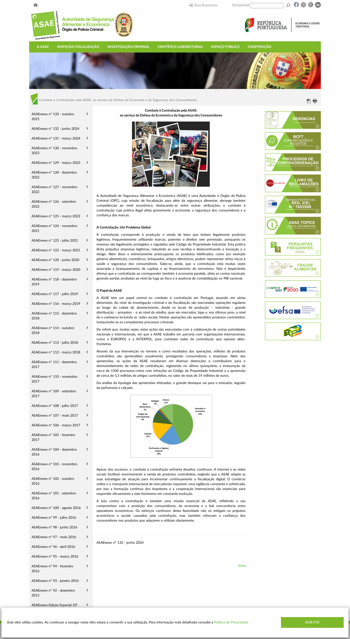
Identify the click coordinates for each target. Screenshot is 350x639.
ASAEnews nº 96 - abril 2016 (53, 547)
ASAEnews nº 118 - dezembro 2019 (54, 282)
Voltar (242, 566)
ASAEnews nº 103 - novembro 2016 (54, 467)
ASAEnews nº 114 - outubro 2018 (53, 330)
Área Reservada (203, 5)
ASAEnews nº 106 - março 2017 (56, 425)
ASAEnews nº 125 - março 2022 (56, 216)
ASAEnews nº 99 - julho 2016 (54, 517)
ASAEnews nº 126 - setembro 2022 (54, 204)
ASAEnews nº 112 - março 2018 (56, 352)
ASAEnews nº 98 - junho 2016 (54, 527)
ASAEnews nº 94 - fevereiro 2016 (52, 569)
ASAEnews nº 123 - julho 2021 (55, 240)
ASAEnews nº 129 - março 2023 (56, 163)
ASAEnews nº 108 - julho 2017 (55, 406)
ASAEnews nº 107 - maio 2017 (55, 415)
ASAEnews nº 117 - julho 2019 (55, 294)
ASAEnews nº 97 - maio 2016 (54, 537)
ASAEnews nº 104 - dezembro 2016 (54, 452)
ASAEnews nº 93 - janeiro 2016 (55, 581)
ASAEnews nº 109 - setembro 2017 (54, 394)
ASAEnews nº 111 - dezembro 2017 (54, 364)
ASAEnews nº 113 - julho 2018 (55, 342)
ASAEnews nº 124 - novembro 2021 (54, 228)
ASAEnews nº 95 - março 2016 (55, 556)
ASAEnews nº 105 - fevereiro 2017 (53, 437)
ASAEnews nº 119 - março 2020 (56, 269)
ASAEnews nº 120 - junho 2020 (55, 260)
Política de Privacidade (231, 622)
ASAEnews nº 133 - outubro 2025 (53, 117)
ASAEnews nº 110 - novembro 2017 (54, 379)
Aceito (312, 622)
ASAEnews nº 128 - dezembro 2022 (54, 175)
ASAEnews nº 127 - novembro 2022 (54, 189)
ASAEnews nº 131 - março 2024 (56, 138)
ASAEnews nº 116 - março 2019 (56, 304)
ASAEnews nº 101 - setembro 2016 (54, 496)
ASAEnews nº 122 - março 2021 (56, 250)
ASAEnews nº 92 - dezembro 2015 (53, 593)
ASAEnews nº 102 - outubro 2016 (53, 481)
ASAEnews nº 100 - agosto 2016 (56, 508)
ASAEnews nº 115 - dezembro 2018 (54, 316)
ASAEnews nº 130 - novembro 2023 (54, 151)
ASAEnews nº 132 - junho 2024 (55, 129)
